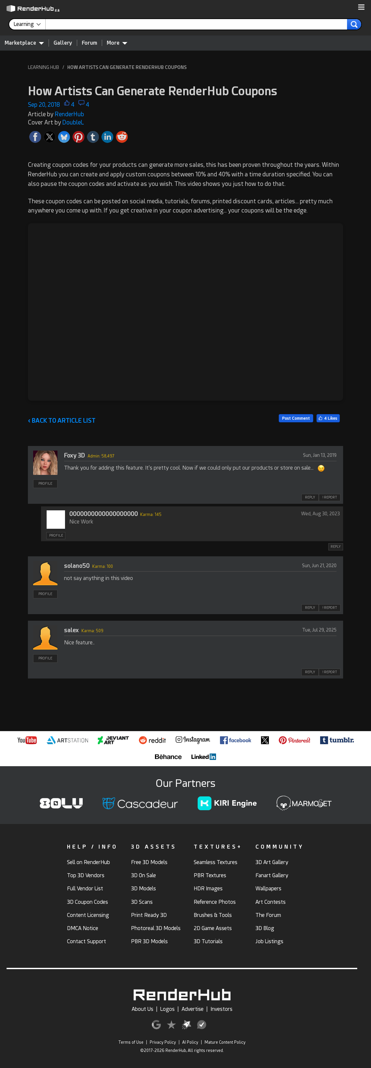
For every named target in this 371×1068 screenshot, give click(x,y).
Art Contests (270, 902)
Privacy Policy (163, 1042)
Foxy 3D (74, 455)
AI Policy (190, 1042)
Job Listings (269, 941)
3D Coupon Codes (87, 902)
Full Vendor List (85, 888)
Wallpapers (268, 888)
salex (71, 630)
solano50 (77, 565)
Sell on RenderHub (88, 862)
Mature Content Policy (225, 1042)
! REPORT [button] (329, 497)
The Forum (268, 915)
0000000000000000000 (103, 513)
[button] (361, 7)
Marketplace (24, 42)
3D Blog (264, 928)
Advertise (193, 1009)
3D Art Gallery (271, 862)
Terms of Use (130, 1042)
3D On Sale (143, 875)
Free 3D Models (149, 862)
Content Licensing (88, 915)
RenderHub (69, 114)
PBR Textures (210, 875)
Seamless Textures (215, 862)
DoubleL (73, 122)
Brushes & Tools (213, 915)
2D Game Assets (213, 928)
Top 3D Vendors (85, 875)
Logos (167, 1009)
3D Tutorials (208, 941)
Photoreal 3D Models (156, 928)
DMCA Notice (82, 928)
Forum (89, 43)
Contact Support (86, 941)
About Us (142, 1009)
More (117, 42)
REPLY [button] (310, 497)
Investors (221, 1009)
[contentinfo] (30, 24)
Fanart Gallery (271, 875)
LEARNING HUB (43, 67)
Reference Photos (215, 902)
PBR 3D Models (149, 941)
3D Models (143, 888)
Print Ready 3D (149, 915)
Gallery (63, 43)
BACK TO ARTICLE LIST (62, 420)
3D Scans (142, 902)
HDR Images (208, 888)
